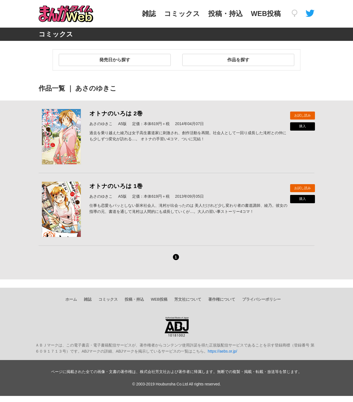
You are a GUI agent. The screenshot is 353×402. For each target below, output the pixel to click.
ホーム (71, 299)
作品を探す (238, 59)
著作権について (221, 299)
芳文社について (187, 299)
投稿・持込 (225, 13)
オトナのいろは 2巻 (116, 113)
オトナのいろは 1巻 (116, 186)
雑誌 (149, 13)
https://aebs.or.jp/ (222, 351)
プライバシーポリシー (261, 299)
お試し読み (302, 115)
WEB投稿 (266, 13)
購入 (302, 126)
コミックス (182, 13)
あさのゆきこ (101, 123)
